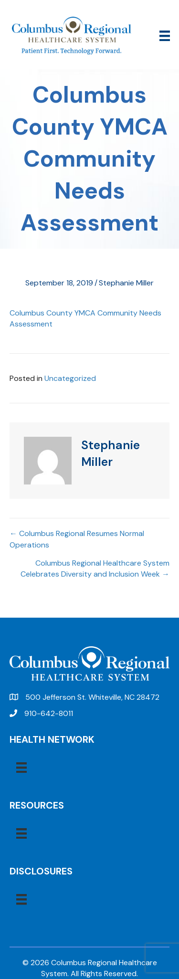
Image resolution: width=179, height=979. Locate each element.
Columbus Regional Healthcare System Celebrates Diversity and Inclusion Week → (95, 568)
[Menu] (165, 36)
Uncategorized (70, 378)
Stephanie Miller (126, 283)
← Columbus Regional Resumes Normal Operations (77, 538)
